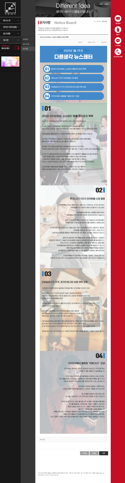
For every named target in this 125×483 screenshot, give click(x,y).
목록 (103, 453)
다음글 (94, 453)
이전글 (85, 453)
